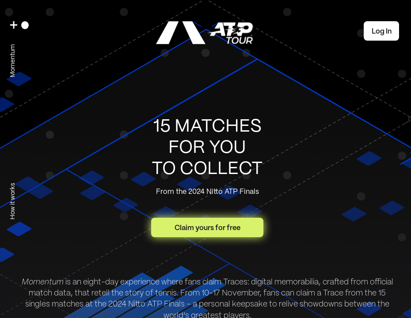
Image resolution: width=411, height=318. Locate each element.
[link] (205, 32)
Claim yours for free (207, 227)
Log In (382, 31)
